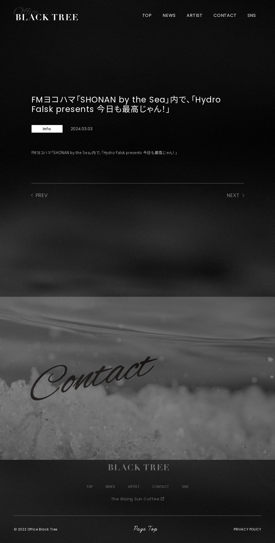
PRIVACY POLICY (247, 529)
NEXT (233, 195)
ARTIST (195, 15)
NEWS (169, 15)
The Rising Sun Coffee (135, 499)
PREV (42, 195)
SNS (252, 15)
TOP (147, 15)
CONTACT (225, 15)
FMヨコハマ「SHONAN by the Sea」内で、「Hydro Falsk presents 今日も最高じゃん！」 (104, 152)
